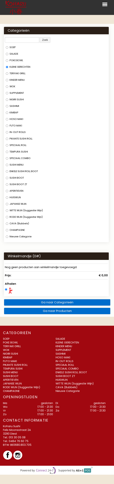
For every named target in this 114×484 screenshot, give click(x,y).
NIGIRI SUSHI (15, 99)
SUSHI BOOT (15, 177)
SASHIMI (12, 106)
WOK (10, 86)
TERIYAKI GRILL (15, 73)
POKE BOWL (14, 60)
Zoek (45, 39)
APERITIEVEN (14, 190)
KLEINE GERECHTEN (18, 66)
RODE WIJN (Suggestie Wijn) (24, 217)
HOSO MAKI (14, 119)
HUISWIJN (13, 197)
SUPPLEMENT (15, 93)
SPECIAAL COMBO (18, 158)
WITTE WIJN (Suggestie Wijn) (24, 210)
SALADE (12, 53)
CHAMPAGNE (15, 230)
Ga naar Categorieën (57, 302)
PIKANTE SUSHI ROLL (19, 138)
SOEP (11, 47)
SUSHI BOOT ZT (16, 184)
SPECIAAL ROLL (16, 145)
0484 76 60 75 (18, 441)
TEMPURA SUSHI (17, 151)
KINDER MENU (15, 79)
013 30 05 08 (17, 437)
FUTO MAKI (14, 125)
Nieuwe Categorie (19, 236)
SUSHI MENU (15, 164)
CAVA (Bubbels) (17, 223)
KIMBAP (12, 112)
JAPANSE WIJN (16, 203)
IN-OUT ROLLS (16, 132)
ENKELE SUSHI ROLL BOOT (22, 171)
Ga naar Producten (57, 311)
